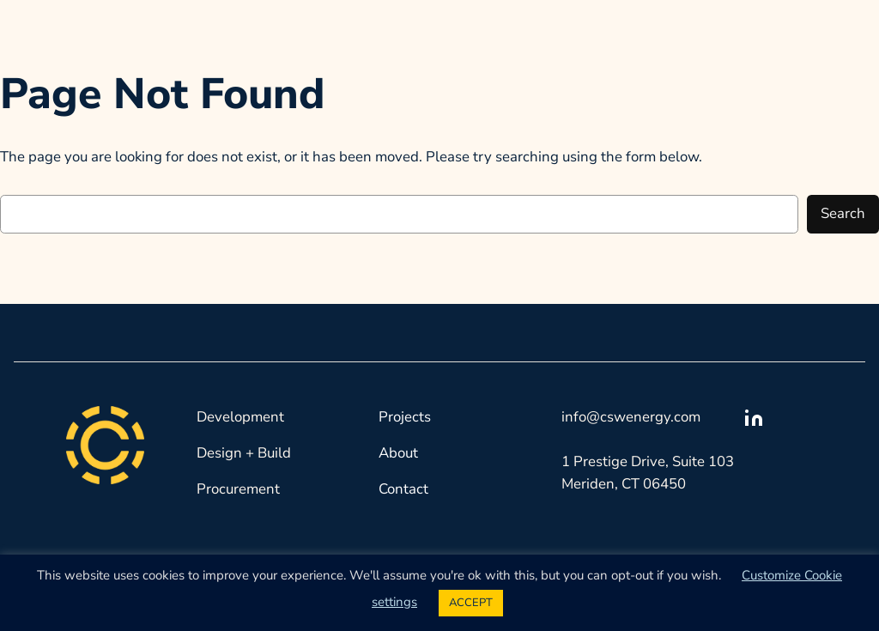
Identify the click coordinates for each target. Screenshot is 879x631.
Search (843, 213)
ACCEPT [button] (471, 602)
